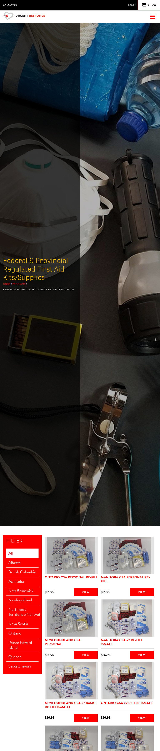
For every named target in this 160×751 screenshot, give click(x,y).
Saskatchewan (19, 667)
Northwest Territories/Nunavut (23, 612)
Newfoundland (20, 600)
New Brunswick (21, 591)
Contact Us (10, 5)
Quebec (14, 657)
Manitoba (16, 581)
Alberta (14, 563)
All (10, 553)
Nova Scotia (18, 624)
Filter (14, 541)
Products (18, 284)
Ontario (14, 633)
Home (6, 284)
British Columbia (22, 572)
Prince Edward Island (20, 645)
